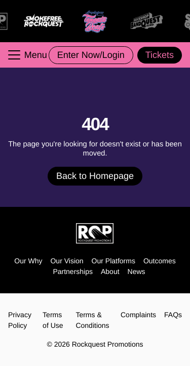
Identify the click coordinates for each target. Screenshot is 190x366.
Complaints (138, 315)
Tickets (159, 55)
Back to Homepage (95, 176)
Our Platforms (113, 261)
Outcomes (159, 261)
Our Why (28, 261)
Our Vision (66, 261)
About (110, 271)
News (136, 271)
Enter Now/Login (91, 55)
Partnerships (73, 271)
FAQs (173, 315)
